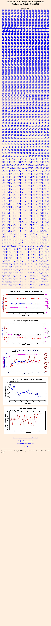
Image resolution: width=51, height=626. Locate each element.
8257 (12, 145)
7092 (33, 116)
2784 (9, 61)
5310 (18, 89)
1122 (41, 28)
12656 (7, 191)
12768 (33, 195)
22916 (33, 272)
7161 (15, 119)
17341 (44, 203)
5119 (15, 76)
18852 (14, 219)
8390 (27, 146)
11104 (43, 168)
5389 (33, 92)
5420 (9, 95)
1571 (27, 43)
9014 (45, 151)
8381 (12, 146)
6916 (18, 113)
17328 (36, 203)
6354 (9, 106)
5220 (33, 83)
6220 (6, 101)
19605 (18, 228)
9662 (30, 156)
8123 (30, 137)
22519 (14, 266)
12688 (22, 191)
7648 (15, 131)
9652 (15, 156)
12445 (44, 177)
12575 (44, 183)
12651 (36, 189)
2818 (27, 62)
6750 (27, 110)
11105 (47, 168)
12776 (7, 197)
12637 (33, 188)
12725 (36, 192)
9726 (42, 156)
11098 (22, 168)
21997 (33, 258)
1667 (48, 46)
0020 (6, 11)
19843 (36, 230)
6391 (48, 106)
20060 (29, 233)
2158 (27, 55)
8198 (18, 142)
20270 (11, 237)
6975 (15, 115)
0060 (30, 13)
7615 (33, 130)
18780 (22, 218)
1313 (6, 35)
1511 (30, 40)
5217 (27, 83)
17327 (33, 203)
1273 (15, 34)
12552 (29, 183)
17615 (44, 206)
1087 (39, 26)
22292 (36, 263)
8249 (48, 143)
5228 (9, 85)
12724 (32, 192)
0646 (6, 20)
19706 (47, 228)
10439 (25, 159)
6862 (15, 112)
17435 (33, 204)
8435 (15, 148)
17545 (22, 206)
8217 (24, 143)
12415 (29, 176)
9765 (38, 158)
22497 (3, 266)
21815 (29, 254)
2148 (45, 53)
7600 (42, 128)
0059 (27, 13)
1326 (39, 35)
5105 (27, 74)
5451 (15, 97)
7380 (12, 124)
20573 (36, 240)
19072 (7, 222)
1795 (21, 53)
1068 (15, 26)
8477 (9, 149)
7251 (6, 122)
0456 (24, 16)
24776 (22, 287)
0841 (15, 23)
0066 (48, 13)
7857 (15, 134)
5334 (36, 91)
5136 (15, 77)
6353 (6, 106)
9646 (9, 156)
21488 (7, 251)
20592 (3, 242)
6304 (42, 103)
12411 (18, 176)
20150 (7, 236)
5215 (21, 83)
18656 (14, 216)
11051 (21, 165)
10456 (47, 159)
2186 (48, 56)
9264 (6, 154)
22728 (22, 269)
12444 (40, 177)
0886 (27, 25)
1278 (30, 34)
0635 (33, 19)
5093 (45, 73)
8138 (3, 139)
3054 (24, 64)
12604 (7, 185)
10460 (7, 161)
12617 (7, 186)
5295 (27, 88)
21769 (3, 254)
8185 (42, 140)
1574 (36, 43)
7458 (18, 125)
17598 (36, 206)
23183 (18, 276)
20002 (44, 231)
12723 (29, 192)
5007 (45, 65)
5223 (42, 83)
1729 (33, 49)
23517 (47, 279)
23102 (47, 275)
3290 (24, 65)
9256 (45, 152)
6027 (27, 98)
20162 (11, 236)
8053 (33, 136)
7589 (18, 128)
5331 (27, 91)
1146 (21, 29)
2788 (21, 61)
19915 (11, 231)
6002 (30, 97)
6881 (33, 112)
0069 (9, 14)
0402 (21, 14)
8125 (33, 137)
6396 (12, 107)
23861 (29, 284)
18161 (36, 210)
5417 (48, 94)
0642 (42, 19)
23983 (29, 285)
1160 (15, 31)
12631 (11, 188)
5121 (21, 76)
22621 (11, 267)
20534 (11, 240)
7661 (30, 131)
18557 (25, 215)
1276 (24, 34)
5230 (15, 85)
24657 (18, 287)
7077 (42, 115)
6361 (30, 106)
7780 (30, 133)
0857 (39, 23)
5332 (30, 91)
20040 (7, 233)
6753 (36, 110)
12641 (47, 188)
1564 (6, 43)
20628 (40, 242)
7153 (39, 118)
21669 (18, 252)
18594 (36, 215)
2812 (9, 62)
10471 (25, 161)
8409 (9, 148)
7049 (21, 115)
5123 (27, 76)
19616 (25, 228)
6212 (45, 100)
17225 (3, 203)
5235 (30, 85)
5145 (42, 77)
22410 (11, 264)
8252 (3, 145)
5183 (39, 80)
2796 (42, 61)
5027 (6, 68)
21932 (36, 257)
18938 (47, 219)
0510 (12, 17)
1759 (27, 50)
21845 (14, 255)
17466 (44, 204)
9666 (33, 156)
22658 (25, 267)
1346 (36, 37)
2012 (27, 53)
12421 (3, 177)
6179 (42, 100)
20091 (44, 233)
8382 (15, 146)
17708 (7, 207)
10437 (22, 159)
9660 (27, 156)
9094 (21, 152)
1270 (6, 34)
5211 (9, 83)
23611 (3, 282)
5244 (9, 86)
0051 (3, 13)
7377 (6, 124)
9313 (18, 155)
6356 (15, 106)
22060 (47, 258)
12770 (40, 195)
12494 (33, 182)
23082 (36, 275)
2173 (21, 56)
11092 (4, 168)
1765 (45, 50)
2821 (36, 62)
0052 (6, 13)
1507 (21, 40)
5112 (45, 74)
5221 (36, 83)
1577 (45, 43)
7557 (18, 127)
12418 (40, 176)
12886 (40, 200)
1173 (6, 32)
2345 (30, 59)
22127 (32, 260)
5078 (48, 71)
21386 (7, 249)
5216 (24, 83)
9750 (5, 158)
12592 (47, 183)
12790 (3, 198)
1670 (9, 47)
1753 (9, 50)
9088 (12, 152)
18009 (11, 209)
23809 (11, 284)
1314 (9, 35)
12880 (18, 200)
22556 (36, 266)
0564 (24, 17)
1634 (33, 46)
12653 (44, 189)
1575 (39, 43)
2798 (48, 61)
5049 (18, 70)
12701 (36, 191)
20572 (33, 240)
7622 (45, 130)
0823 (18, 22)
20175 (18, 236)
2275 (42, 58)
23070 (25, 275)
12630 (7, 188)
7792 (36, 133)
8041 (24, 136)
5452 (18, 97)
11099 (25, 168)
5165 (33, 79)
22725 (18, 269)
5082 (12, 73)
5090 (36, 73)
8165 (45, 139)
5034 (27, 68)
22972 (18, 273)
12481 (7, 182)
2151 (6, 55)
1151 (36, 29)
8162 (36, 139)
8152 (30, 139)
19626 (29, 228)
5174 (12, 80)
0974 (3, 26)
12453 (25, 179)
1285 (45, 34)
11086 (36, 167)
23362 (14, 278)
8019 (12, 136)
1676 (24, 47)
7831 (45, 133)
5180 (30, 80)
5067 (18, 71)
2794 (36, 61)
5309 (15, 89)
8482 (18, 149)
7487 (24, 125)
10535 (11, 162)
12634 (22, 188)
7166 (24, 119)
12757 (18, 195)
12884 (33, 200)
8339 (36, 145)
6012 (45, 97)
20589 (47, 240)
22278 (25, 263)
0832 (39, 22)
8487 (30, 149)
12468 (18, 180)
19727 (11, 230)
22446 (22, 264)
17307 (22, 203)
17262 (7, 203)
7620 (42, 130)
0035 (39, 11)
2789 (24, 61)
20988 (44, 245)
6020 (6, 98)
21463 (36, 249)
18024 (22, 209)
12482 (11, 182)
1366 (18, 38)
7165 (21, 119)
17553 (25, 206)
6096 (48, 98)
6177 (39, 100)
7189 (9, 121)
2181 (42, 56)
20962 (33, 245)
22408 (7, 264)
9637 (48, 155)
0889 (36, 25)
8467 (42, 148)
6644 (6, 110)
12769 (36, 195)
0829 (30, 22)
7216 (33, 121)
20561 (25, 240)
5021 (39, 67)
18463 (3, 215)
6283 (15, 103)
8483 (21, 149)
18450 (44, 213)
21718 (36, 252)
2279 (6, 59)
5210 (6, 83)
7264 (36, 122)
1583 (15, 44)
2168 (6, 56)
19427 (18, 227)
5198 (33, 82)
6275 (39, 101)
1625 (15, 46)
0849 (18, 23)
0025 (12, 11)
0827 (24, 22)
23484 (25, 279)
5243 (6, 86)
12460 (3, 180)
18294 (18, 212)
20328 (29, 237)
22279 (29, 263)
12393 (18, 174)
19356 (33, 225)
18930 (44, 219)
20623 (33, 242)
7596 (30, 128)
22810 (40, 270)
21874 (36, 255)
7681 (6, 133)
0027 (15, 11)
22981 (25, 273)
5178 (24, 80)
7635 (3, 131)
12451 (18, 179)
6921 (33, 113)
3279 (39, 64)
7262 (30, 122)
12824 (36, 198)
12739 (18, 194)
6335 (30, 104)
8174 (15, 140)
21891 (14, 257)
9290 (24, 154)
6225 (18, 101)
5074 (36, 71)
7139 (18, 118)
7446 (15, 125)
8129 (42, 137)
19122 (40, 222)
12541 (3, 183)
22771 (18, 270)
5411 (30, 94)
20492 (33, 239)
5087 (27, 73)
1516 (45, 40)
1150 (33, 29)
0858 (42, 23)
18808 (33, 218)
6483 (30, 107)
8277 (15, 145)
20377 (14, 239)
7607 (12, 130)
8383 (18, 146)
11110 (13, 170)
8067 (42, 136)
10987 (40, 162)
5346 (48, 91)
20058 (25, 233)
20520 (40, 239)
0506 (48, 16)
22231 (36, 261)
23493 (33, 279)
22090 (18, 260)
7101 (42, 116)
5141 (30, 77)
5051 (24, 70)
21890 (11, 257)
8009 (6, 136)
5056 (36, 70)
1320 (24, 35)
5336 (39, 91)
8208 (45, 142)
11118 (30, 170)
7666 (39, 131)
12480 (3, 182)
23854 (25, 284)
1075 (21, 26)
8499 (42, 149)
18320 (33, 212)
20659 (7, 243)
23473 (14, 279)
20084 (40, 233)
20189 (25, 236)
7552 (9, 127)
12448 (7, 179)
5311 (21, 89)
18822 (47, 218)
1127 (9, 29)
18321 (36, 212)
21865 (29, 255)
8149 (24, 139)
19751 (22, 230)
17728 (14, 207)
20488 (29, 239)
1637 (39, 46)
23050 (7, 275)
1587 (27, 44)
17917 (40, 207)
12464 (14, 180)
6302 (36, 103)
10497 (3, 162)
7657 (24, 131)
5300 (36, 88)
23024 (36, 273)
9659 (24, 156)
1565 (9, 43)
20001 (40, 231)
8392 (33, 146)
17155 (33, 201)
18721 (36, 216)
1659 (45, 46)
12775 (3, 197)
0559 (21, 17)
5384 (21, 92)
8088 (12, 137)
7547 (48, 125)
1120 (35, 28)
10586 (14, 162)
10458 (3, 161)
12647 (22, 189)
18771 (18, 218)
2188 (6, 58)
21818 (32, 254)
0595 (27, 19)
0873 (48, 23)
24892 (29, 287)
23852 (22, 284)
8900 (39, 151)
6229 (30, 101)
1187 (9, 32)
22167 (43, 260)
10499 (7, 162)
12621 (22, 186)
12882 (25, 200)
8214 (15, 143)
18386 (22, 213)
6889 (6, 113)
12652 (40, 189)
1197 (15, 32)
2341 (18, 59)
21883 (3, 257)
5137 (18, 77)
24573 (44, 285)
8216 (21, 143)
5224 (45, 83)
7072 (36, 115)
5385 (24, 92)
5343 (42, 91)
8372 (45, 145)
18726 (40, 216)
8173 (12, 140)
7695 (12, 133)
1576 (42, 43)
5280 (3, 88)
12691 (25, 191)
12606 (14, 185)
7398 (27, 124)
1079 (33, 26)
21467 (40, 249)
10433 (7, 159)
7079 (48, 115)
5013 (15, 67)
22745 (40, 269)
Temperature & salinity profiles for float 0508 (25, 438)
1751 (3, 50)
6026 (24, 98)
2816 (21, 62)
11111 (16, 170)
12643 (7, 189)
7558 (21, 127)
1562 (48, 41)
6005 (33, 97)
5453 (21, 97)
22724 (14, 269)
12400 (33, 174)
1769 (9, 52)
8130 (45, 137)
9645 (6, 156)
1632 (27, 46)
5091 (39, 73)
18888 (33, 219)
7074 (39, 115)
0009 (24, 10)
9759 (23, 158)
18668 (18, 216)
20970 (36, 245)
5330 (24, 91)
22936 (44, 272)
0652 (21, 20)
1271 (9, 34)
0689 (30, 20)
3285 (9, 65)
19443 (25, 227)
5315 (27, 89)
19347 (29, 225)
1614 (33, 44)
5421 (12, 95)
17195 (47, 201)
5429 (30, 95)
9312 (15, 155)
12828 (3, 200)
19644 (36, 228)
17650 (47, 206)
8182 (33, 140)
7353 (3, 124)
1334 (3, 37)
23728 (21, 282)
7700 (21, 133)
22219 (33, 261)
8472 (48, 148)
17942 (47, 207)
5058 (42, 70)
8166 (48, 139)
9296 (36, 154)
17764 (18, 207)
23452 (3, 279)
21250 (47, 246)
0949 (45, 25)
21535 (40, 251)
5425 (24, 95)
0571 (45, 17)
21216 (43, 246)
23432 (40, 278)
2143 (30, 53)
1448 (30, 38)
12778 (11, 197)
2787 (18, 61)
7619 (39, 130)
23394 (25, 278)
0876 (9, 25)
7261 (27, 122)
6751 (30, 110)
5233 (24, 85)
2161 (33, 55)
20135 (32, 234)
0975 (6, 26)
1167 (36, 31)
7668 (42, 131)
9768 (44, 158)
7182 (36, 119)
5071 (27, 71)
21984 (22, 258)
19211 (29, 224)
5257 (42, 86)
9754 (11, 158)
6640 (42, 109)
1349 (45, 37)
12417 (36, 176)
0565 (27, 17)
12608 (22, 185)
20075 (33, 233)
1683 (42, 47)
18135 (32, 210)
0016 (45, 10)
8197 (15, 142)
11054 (29, 165)
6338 (39, 104)
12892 (3, 201)
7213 (24, 121)
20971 (40, 245)
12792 (11, 198)
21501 (22, 251)
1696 (30, 49)
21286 (14, 248)
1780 (30, 52)
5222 (39, 83)
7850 (12, 134)
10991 (7, 164)
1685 (48, 47)
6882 (36, 112)
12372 (7, 173)
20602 (11, 242)
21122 (25, 246)
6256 (36, 101)
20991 (47, 245)
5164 (30, 79)
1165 (30, 31)
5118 (12, 76)
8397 (45, 146)
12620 (18, 186)
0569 (39, 17)
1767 (3, 52)
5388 (30, 92)
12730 (3, 194)
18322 (40, 212)
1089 (45, 26)
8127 (39, 137)
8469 (45, 148)
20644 (3, 243)
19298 (3, 225)
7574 (45, 127)
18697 (29, 216)
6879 (30, 112)
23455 (7, 279)
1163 (24, 31)
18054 (36, 209)
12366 (33, 171)
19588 (7, 228)
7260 (24, 122)
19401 (7, 227)
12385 (3, 174)
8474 (3, 149)
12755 (14, 195)
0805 (48, 20)
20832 (40, 243)
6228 (27, 101)
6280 (6, 103)
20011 (47, 231)
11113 (23, 170)
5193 (18, 82)
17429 (29, 204)
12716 (18, 192)
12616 (3, 186)
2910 (45, 62)
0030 (24, 11)
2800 (6, 62)
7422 (48, 124)
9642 (3, 156)
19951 (14, 231)
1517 (48, 40)
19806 (29, 230)
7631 (48, 130)
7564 (30, 127)
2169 (9, 56)
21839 (7, 255)
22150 (36, 260)
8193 (6, 142)
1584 (18, 44)
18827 (3, 219)
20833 (44, 243)
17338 (40, 203)
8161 (33, 139)
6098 (6, 100)
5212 (12, 83)
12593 (3, 185)
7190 (12, 121)
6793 (6, 112)
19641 (33, 228)
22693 (40, 267)
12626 (40, 186)
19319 (14, 225)
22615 (7, 267)
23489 (29, 279)
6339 (42, 104)
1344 (30, 37)
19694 (44, 228)
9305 (6, 155)
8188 (45, 140)
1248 (47, 32)
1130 (18, 29)
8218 (27, 143)
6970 (9, 115)
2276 (45, 58)
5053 (30, 70)
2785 (12, 61)
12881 (22, 200)
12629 (3, 188)
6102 (15, 100)
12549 (18, 183)
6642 (48, 109)
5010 (6, 67)
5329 (21, 91)
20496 (36, 239)
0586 (9, 19)
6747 (18, 110)
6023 (15, 98)
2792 (33, 61)
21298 (25, 248)
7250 (3, 122)
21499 (18, 251)
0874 (3, 25)
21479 (47, 249)
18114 (29, 210)
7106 (48, 116)
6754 (39, 110)
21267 (3, 248)
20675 (14, 243)
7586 (12, 128)
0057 (21, 13)
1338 (15, 37)
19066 (47, 221)
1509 (24, 40)
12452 (22, 179)
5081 (9, 73)
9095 (24, 152)
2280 (9, 59)
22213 (25, 261)
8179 (27, 140)
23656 (7, 282)
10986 (36, 162)
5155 (3, 79)
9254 (42, 152)
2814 (15, 62)
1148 (27, 29)
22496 (47, 264)
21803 (14, 254)
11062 (43, 165)
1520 (9, 41)
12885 (36, 200)
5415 (42, 94)
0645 (3, 20)
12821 (25, 198)
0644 (48, 19)
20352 (47, 237)
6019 (3, 98)
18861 (18, 219)
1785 (45, 52)
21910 (29, 257)
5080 (6, 73)
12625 (36, 186)
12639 (40, 188)
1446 (27, 38)
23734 (25, 282)
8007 (3, 136)
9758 (20, 158)
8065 (36, 136)
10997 (25, 164)
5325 (9, 91)
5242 (3, 86)
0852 (24, 23)
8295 (27, 145)
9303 (48, 154)
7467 (21, 125)
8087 (9, 137)
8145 (18, 139)
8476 (6, 149)
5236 (33, 85)
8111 (21, 137)
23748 (29, 282)
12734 (11, 194)
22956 (3, 273)
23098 (44, 275)
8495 (33, 149)
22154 (40, 260)
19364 (40, 225)
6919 (27, 113)
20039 (3, 233)
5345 (45, 91)
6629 (12, 109)
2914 (9, 64)
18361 (7, 213)
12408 (7, 176)
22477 (36, 264)
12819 (18, 198)
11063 (47, 165)
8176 (21, 140)
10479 (29, 161)
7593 (21, 128)
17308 (25, 203)
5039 (42, 68)
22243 (47, 261)
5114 (3, 76)
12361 (14, 171)
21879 (44, 255)
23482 (22, 279)
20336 (40, 237)
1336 (9, 37)
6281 (9, 103)
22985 (29, 273)
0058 (24, 13)
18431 (40, 213)
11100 (29, 168)
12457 (40, 179)
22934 (40, 272)
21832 (43, 254)
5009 (3, 67)
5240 (45, 85)
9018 (3, 152)
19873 (44, 230)
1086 (36, 26)
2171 (15, 56)
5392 (42, 92)
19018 (22, 221)
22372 (47, 263)
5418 (3, 95)
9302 (45, 154)
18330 (44, 212)
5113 (48, 74)
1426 (24, 38)
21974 (14, 258)
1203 (32, 32)
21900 (18, 257)
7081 (6, 116)
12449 (11, 179)
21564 (47, 251)
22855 (14, 272)
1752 (6, 50)
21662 (11, 252)
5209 (3, 83)
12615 (47, 185)
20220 (33, 236)
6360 (27, 106)
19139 (47, 222)
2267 (18, 58)
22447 (25, 264)
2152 (9, 55)
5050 (21, 70)
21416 (14, 249)
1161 (18, 31)
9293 (30, 154)
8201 (27, 142)
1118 (30, 28)
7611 (21, 130)
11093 (7, 168)
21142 (32, 246)
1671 (12, 47)
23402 (29, 278)
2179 (36, 56)
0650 (15, 20)
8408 (6, 148)
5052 (27, 70)
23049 (3, 275)
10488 (36, 161)
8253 (6, 145)
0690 (33, 20)
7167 (27, 119)
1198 (18, 32)
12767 (29, 195)
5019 (33, 67)
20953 (29, 245)
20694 (18, 243)
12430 (25, 177)
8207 (42, 142)
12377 (22, 173)
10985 (33, 162)
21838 (3, 255)
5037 (36, 68)
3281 (45, 64)
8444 (21, 148)
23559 (22, 281)
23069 (22, 275)
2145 (36, 53)
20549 (22, 240)
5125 (33, 76)
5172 (6, 80)
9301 (42, 154)
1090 (48, 26)
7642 (9, 131)
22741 (33, 269)
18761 (11, 218)
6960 (45, 113)
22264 (14, 263)
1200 (23, 32)
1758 (24, 50)
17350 (47, 203)
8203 (30, 142)
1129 (15, 29)
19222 (36, 224)
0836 (3, 23)
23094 (40, 275)
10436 (18, 159)
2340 (15, 59)
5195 (24, 82)
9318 (24, 155)
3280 (42, 64)
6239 (33, 101)
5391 (39, 92)
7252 (9, 122)
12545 (14, 183)
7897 (21, 134)
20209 (29, 236)
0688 (27, 20)
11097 (18, 168)
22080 (11, 260)
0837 (6, 23)
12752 (7, 195)
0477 (36, 16)
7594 (24, 128)
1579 (3, 44)
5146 (45, 77)
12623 (29, 186)
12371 (3, 173)
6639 (39, 109)
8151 (27, 139)
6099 (9, 100)
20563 (29, 240)
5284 (15, 88)
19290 (47, 224)
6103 (18, 100)
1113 (15, 28)
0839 (9, 23)
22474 (33, 264)
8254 (9, 145)
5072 (30, 71)
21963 (7, 258)
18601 (40, 215)
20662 (11, 243)
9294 (33, 154)
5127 (39, 76)
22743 (36, 269)
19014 (14, 221)
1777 (21, 52)
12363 (22, 171)
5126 (36, 76)
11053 (25, 165)
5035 (30, 68)
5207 (45, 82)
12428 (18, 177)
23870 (36, 284)
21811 (25, 254)
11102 (36, 168)
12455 (33, 179)
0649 (12, 20)
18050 (33, 209)
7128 (12, 118)
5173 (9, 80)
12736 (14, 194)
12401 (36, 174)
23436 (44, 278)
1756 (18, 50)
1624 (12, 46)
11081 (21, 167)
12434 (36, 177)
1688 (9, 49)
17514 (11, 206)
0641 (39, 19)
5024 (45, 67)
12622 (25, 186)
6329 (24, 104)
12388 (11, 174)
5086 (24, 73)
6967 (3, 115)
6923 (39, 113)
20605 (18, 242)
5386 (27, 92)
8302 (30, 145)
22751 (44, 269)
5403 (21, 94)
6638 (36, 109)
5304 (48, 88)
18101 (22, 210)
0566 (30, 17)
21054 (11, 246)
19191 (22, 224)
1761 (33, 50)
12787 (44, 197)
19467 (33, 227)
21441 (29, 249)
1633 (30, 46)
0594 (24, 19)
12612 (36, 185)
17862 (29, 207)
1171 (47, 31)
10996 (22, 164)
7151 (33, 118)
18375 (18, 213)
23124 (7, 276)
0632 (30, 19)
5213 (15, 83)
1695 (27, 49)
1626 (18, 46)
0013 (36, 10)
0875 (6, 25)
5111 (42, 74)
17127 (25, 201)
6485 (36, 107)
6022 (12, 98)
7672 (48, 131)
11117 (27, 170)
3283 (3, 65)
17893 (33, 207)
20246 (47, 236)
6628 (9, 109)
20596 (7, 242)
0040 (45, 11)
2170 (12, 56)
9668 (36, 156)
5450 (12, 97)
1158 (9, 31)
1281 (39, 34)
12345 (48, 170)
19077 (14, 222)
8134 (48, 137)
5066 (15, 71)
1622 (6, 46)
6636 (30, 109)
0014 (39, 10)
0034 (36, 11)
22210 (22, 261)
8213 (12, 143)
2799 (3, 62)
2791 (30, 61)
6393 (6, 107)
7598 (36, 128)
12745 (33, 194)
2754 (45, 59)
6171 (36, 100)
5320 (42, 89)
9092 (18, 152)
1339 (18, 37)
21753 (47, 252)
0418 (39, 14)
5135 (12, 77)
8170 (6, 140)
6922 (36, 113)
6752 (33, 110)
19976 (25, 231)
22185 (7, 261)
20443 (22, 239)
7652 (21, 131)
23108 (3, 276)
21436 (25, 249)
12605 (11, 185)
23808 (7, 284)
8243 (42, 143)
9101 (33, 152)
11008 (43, 164)
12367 (36, 171)
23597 (36, 281)
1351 (3, 38)
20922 (18, 245)
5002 (30, 65)
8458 (33, 148)
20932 (25, 245)
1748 (42, 49)
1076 (24, 26)
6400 (18, 107)
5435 (39, 95)
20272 (14, 237)
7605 (6, 130)
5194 (21, 82)
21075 (14, 246)
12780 (18, 197)
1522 (15, 41)
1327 (42, 35)
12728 (43, 192)
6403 (24, 107)
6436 (27, 107)
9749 (2, 158)
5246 (15, 86)
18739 (47, 216)
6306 (48, 103)
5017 (27, 67)
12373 (11, 173)
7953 (30, 134)
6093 (39, 98)
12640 (44, 188)
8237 (39, 143)
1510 (27, 40)
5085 (21, 73)
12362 (18, 171)
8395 (42, 146)
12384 (47, 173)
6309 (9, 104)
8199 (21, 142)
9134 (39, 152)
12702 (40, 191)
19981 (29, 231)
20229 (40, 236)
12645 (14, 189)
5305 (3, 89)
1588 (30, 44)
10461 (11, 161)
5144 (39, 77)
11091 (47, 167)
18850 (11, 219)
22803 (33, 270)
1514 (39, 40)
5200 (39, 82)
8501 (45, 149)
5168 (42, 79)
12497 (40, 182)
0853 (27, 23)
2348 (39, 59)
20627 (36, 242)
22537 (22, 266)
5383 (18, 92)
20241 (44, 236)
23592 (29, 281)
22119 (29, 260)
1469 (48, 38)
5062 (3, 71)
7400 (30, 124)
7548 (3, 127)
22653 (22, 267)
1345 (33, 37)
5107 (33, 74)
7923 (24, 134)
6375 (36, 106)
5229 (12, 85)
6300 (30, 103)
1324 (36, 35)
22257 (11, 263)
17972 (7, 209)
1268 (3, 34)
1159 (12, 31)
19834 (33, 230)
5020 (36, 67)
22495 (44, 264)
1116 (24, 28)
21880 (47, 255)
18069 (47, 209)
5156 (6, 79)
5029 (12, 68)
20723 (29, 243)
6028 (30, 98)
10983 (25, 162)
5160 (18, 79)
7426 (6, 125)
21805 (18, 254)
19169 (11, 224)
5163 (27, 79)
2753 (42, 59)
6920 (30, 113)
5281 (6, 88)
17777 (22, 207)
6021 (9, 98)
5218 (30, 83)
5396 (48, 92)
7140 (21, 118)
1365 (15, 38)
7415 (45, 124)
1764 (42, 50)
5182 (36, 80)
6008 (36, 97)
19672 (40, 228)
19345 (25, 225)
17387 (11, 204)
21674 (22, 252)
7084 (15, 116)
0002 (6, 10)
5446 (48, 95)
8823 (21, 151)
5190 (9, 82)
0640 (36, 19)
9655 (18, 156)
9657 (21, 156)
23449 (47, 278)
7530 (36, 125)
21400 (11, 249)
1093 (9, 28)
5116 (9, 76)
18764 (14, 218)
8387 (24, 146)
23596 (33, 281)
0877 (12, 25)
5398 (6, 94)
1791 (15, 53)
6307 (3, 104)
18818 (36, 218)
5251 (30, 86)
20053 (18, 233)
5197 (30, 82)
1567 (15, 43)
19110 (32, 222)
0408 (36, 14)
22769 (14, 270)
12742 (25, 194)
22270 (18, 263)
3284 (6, 65)
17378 (3, 204)
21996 (29, 258)
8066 (39, 136)
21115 (22, 246)
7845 (6, 134)
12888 (44, 200)
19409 (11, 227)
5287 (21, 88)
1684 (45, 47)
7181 (33, 119)
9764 (35, 158)
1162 (21, 31)
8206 (39, 142)
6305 (45, 103)
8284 (24, 145)
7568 (36, 127)
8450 (27, 148)
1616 (39, 44)
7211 (18, 121)
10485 (33, 161)
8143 (12, 139)
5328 (18, 91)
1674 (21, 47)
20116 (18, 234)
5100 (12, 74)
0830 (33, 22)
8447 (24, 148)
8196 (12, 142)
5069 (24, 71)
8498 (39, 149)
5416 (45, 94)
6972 (12, 115)
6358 (21, 106)
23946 (14, 285)
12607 (18, 185)
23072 (29, 275)
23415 (36, 278)
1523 (18, 41)
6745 (12, 110)
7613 (27, 130)
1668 (3, 47)
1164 (27, 31)
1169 (41, 31)
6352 (3, 106)
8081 (48, 136)
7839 (3, 134)
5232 (21, 85)
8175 (18, 140)
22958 (7, 273)
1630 (21, 46)
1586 (24, 44)
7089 (27, 116)
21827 (40, 254)
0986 (12, 26)
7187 (3, 121)
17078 (18, 201)
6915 (15, 113)
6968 (6, 115)
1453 (45, 38)
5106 (30, 74)
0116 (12, 14)
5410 (27, 94)
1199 (21, 32)
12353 (3, 171)
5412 (33, 94)
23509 (40, 279)
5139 (24, 77)
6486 (39, 107)
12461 (7, 180)
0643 (45, 19)
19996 (36, 231)
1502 (12, 40)
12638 (36, 188)
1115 (21, 28)
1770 (12, 52)
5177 (21, 80)
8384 (21, 146)
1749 (45, 49)
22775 (22, 270)
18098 (18, 210)
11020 (18, 165)
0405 (27, 14)
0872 (45, 23)
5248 (21, 86)
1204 (35, 32)
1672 (15, 47)
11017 (7, 165)
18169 (40, 210)
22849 (11, 272)
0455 (21, 16)
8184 (39, 140)
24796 (25, 287)
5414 (39, 94)
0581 (48, 17)
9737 (45, 156)
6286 (24, 103)
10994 (14, 164)
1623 (9, 46)
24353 (36, 285)
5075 (39, 71)
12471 (22, 180)
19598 (11, 228)
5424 (21, 95)
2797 (45, 61)
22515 (11, 266)
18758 (7, 218)
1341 (24, 37)
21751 (44, 252)
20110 (14, 234)
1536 (39, 41)
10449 (40, 159)
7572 (42, 127)
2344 (27, 59)
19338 (22, 225)
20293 (25, 237)
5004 (36, 65)
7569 (39, 127)
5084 (18, 73)
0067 (3, 14)
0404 (24, 14)
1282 (42, 34)
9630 (36, 155)
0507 (3, 17)
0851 (21, 23)
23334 (47, 276)
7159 (9, 119)
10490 (40, 161)
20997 (3, 246)
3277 (33, 64)
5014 (18, 67)
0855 (33, 23)
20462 (25, 239)
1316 (15, 35)
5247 (18, 86)
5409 (24, 94)
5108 (36, 74)
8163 (39, 139)
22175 (3, 261)
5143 (36, 77)
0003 (9, 10)
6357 (18, 106)
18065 (44, 209)
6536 (45, 107)
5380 (12, 92)
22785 (25, 270)
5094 (48, 73)
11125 (41, 170)
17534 (18, 206)
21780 (7, 254)
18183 (43, 210)
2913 (6, 64)
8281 (21, 145)
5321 (45, 89)
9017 (48, 151)
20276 (18, 237)
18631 (3, 216)
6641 (45, 109)
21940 (44, 257)
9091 (15, 152)
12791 (7, 198)
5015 (21, 67)
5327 (15, 91)
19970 (22, 231)
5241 (48, 85)
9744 (48, 156)
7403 (33, 124)
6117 (27, 100)
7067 (33, 115)
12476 (36, 180)
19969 (18, 231)
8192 (3, 142)
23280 (33, 276)
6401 (21, 107)
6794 (9, 112)
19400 (3, 227)
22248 (3, 263)
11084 (29, 167)
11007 (40, 164)
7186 (48, 119)
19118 (36, 222)
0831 (36, 22)
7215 (30, 121)
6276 (42, 101)
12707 (44, 191)
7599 (39, 128)
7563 (27, 127)
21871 (33, 255)
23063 (18, 275)
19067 (3, 222)
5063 (6, 71)
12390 (14, 174)
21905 (25, 257)
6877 (27, 112)
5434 (36, 95)
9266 (12, 154)
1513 (36, 40)
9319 (27, 155)
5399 (9, 94)
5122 (24, 76)
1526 (27, 41)
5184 (42, 80)
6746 (15, 110)
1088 (42, 26)
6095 (45, 98)
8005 (48, 134)
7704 (24, 133)
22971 (14, 273)
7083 (12, 116)
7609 (15, 130)
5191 (12, 82)
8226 (33, 143)
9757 (17, 158)
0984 (9, 26)
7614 (30, 130)
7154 (42, 118)
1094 (12, 28)
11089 (40, 167)
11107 (6, 170)
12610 (29, 185)
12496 (36, 182)
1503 (15, 40)
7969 (39, 134)
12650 (33, 189)
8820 (18, 151)
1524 (21, 41)
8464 (39, 148)
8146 (21, 139)
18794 (25, 218)
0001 (3, 10)
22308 (40, 263)
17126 (22, 201)
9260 (3, 154)
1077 (27, 26)
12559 (36, 183)
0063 (39, 13)
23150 (14, 276)
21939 (40, 257)
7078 (45, 115)
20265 (7, 237)
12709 (3, 192)
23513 (44, 279)
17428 (25, 204)
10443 (33, 159)
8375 (3, 146)
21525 (33, 251)
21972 (11, 258)
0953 (48, 25)
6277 (45, 101)
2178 (33, 56)
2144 (33, 53)
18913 (36, 219)
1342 (27, 37)
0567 (33, 17)
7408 (39, 124)
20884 (7, 245)
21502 (25, 251)
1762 (36, 50)
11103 (40, 168)
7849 (9, 134)
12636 (29, 188)
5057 (39, 70)
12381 (36, 173)
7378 (9, 124)
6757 (48, 110)
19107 (29, 222)
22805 (36, 270)
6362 (33, 106)
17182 (44, 201)
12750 (47, 194)
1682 (39, 47)
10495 (47, 161)
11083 (25, 167)
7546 (45, 125)
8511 (3, 151)
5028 (9, 68)
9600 (30, 155)
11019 (14, 165)
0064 (42, 13)
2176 (30, 56)
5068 (21, 71)
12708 (47, 191)
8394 (39, 146)
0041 (48, 11)
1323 (33, 35)
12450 (14, 179)
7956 (33, 134)
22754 (47, 269)
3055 (27, 64)
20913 (14, 245)
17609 (40, 206)
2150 (3, 55)
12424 (11, 177)
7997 (45, 134)
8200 (24, 142)
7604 (3, 130)
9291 (27, 154)
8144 (15, 139)
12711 (7, 192)
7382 (15, 124)
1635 (36, 46)
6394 (9, 107)
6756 (45, 110)
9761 (26, 158)
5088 (30, 73)
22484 (40, 264)
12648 (25, 189)
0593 (21, 19)
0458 (30, 16)
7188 (6, 121)
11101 (32, 168)
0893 (39, 25)
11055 (32, 165)
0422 (3, 16)
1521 (12, 41)
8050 (27, 136)
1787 (3, 53)
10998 (29, 164)
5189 (6, 82)
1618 (45, 44)
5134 (9, 77)
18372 (14, 213)
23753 (36, 282)
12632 (14, 188)
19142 (3, 224)
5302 (42, 88)
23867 (33, 284)
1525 (24, 41)
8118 (24, 137)
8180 (30, 140)
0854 (30, 23)
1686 (3, 49)
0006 (18, 10)
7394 (24, 124)
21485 (3, 251)
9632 (42, 155)
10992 (11, 164)
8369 (42, 145)
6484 (33, 107)
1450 (36, 38)
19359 (36, 225)
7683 (9, 133)
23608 (44, 281)
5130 (45, 76)
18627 (47, 215)
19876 (3, 231)
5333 (33, 91)
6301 (33, 103)
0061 (33, 13)
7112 (6, 118)
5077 (45, 71)
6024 (18, 98)
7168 (30, 119)
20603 (14, 242)
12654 (47, 189)
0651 (18, 20)
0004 (12, 10)
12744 (29, 194)
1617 (42, 44)
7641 (6, 131)
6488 (42, 107)
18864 (25, 219)
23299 (40, 276)
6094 (42, 98)
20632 (44, 242)
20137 (40, 234)
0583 (6, 19)
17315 (29, 203)
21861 (25, 255)
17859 (25, 207)
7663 (33, 131)
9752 (8, 158)
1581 (9, 44)
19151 (7, 224)
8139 (6, 139)
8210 (3, 143)
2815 (18, 62)
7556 (15, 127)
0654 (24, 20)
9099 (30, 152)
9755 (14, 158)
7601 (45, 128)
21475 (44, 249)
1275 (21, 34)
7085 (18, 116)
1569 (21, 43)
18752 (3, 218)
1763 (39, 50)
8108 (18, 137)
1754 (12, 50)
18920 (40, 219)
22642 (18, 267)
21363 (43, 248)
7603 (48, 128)
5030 (15, 68)
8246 (45, 143)
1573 (33, 43)
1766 (48, 50)
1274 (18, 34)
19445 (29, 227)
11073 (11, 167)
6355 (12, 106)
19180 (18, 224)
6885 (45, 112)
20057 (22, 233)
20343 (44, 237)
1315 (12, 35)
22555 (33, 266)
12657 (11, 191)
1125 (3, 29)
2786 (15, 61)
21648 (7, 252)
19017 (18, 221)
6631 (18, 109)
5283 (12, 88)
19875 (47, 230)
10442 (29, 159)
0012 (33, 10)
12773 (44, 195)
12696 (29, 191)
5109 (39, 74)
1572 (30, 43)
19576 (47, 227)
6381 (39, 106)
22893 (25, 272)
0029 (21, 11)
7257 (18, 122)
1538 (45, 41)
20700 (22, 243)
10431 (3, 159)
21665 (14, 252)
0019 (3, 11)
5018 (30, 67)
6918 (24, 113)
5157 (9, 79)
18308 (29, 212)
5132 (3, 77)
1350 (48, 37)
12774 (47, 195)
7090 (30, 116)
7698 (15, 133)
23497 (36, 279)
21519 (29, 251)
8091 (15, 137)
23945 (11, 285)
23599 (40, 281)
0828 (27, 22)
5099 (9, 74)
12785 (36, 197)
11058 (40, 165)
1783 (39, 52)
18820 (40, 218)
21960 (3, 258)
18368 (11, 213)
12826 (44, 198)
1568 (18, 43)
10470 (22, 161)
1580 (6, 44)
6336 (33, 104)
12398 (29, 174)
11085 (32, 167)
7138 (15, 118)
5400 (12, 94)
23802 (3, 284)
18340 (47, 212)
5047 (12, 70)
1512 (33, 40)
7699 (18, 133)
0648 (9, 20)
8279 (18, 145)
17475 (47, 204)
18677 (22, 216)
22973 (22, 273)
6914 (12, 113)
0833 (42, 22)
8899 (36, 151)
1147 (24, 29)
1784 (42, 52)
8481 (15, 149)
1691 (15, 49)
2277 (48, 58)
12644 (11, 189)
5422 (15, 95)
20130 (21, 234)
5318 (36, 89)
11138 (45, 170)
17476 (3, 206)
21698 (33, 252)
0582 (3, 19)
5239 (42, 85)
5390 (36, 92)
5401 (15, 94)
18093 (11, 210)
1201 (26, 32)
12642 (3, 189)
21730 (40, 252)
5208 (48, 82)
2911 (48, 62)
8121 (27, 137)
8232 (36, 143)
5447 (3, 97)
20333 (36, 237)
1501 (9, 40)
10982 (22, 162)
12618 (11, 186)
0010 (27, 10)
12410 (14, 176)
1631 (24, 46)
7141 (24, 118)
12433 (33, 177)
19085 (18, 222)
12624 (33, 186)
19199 (25, 224)
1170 (44, 31)
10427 (48, 158)
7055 (24, 115)
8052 (30, 136)
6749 (24, 110)
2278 (3, 59)
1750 (48, 49)
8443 (18, 148)
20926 (22, 245)
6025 (21, 98)
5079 (3, 73)
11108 (9, 170)
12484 (18, 182)
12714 (14, 192)
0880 (18, 25)
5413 (36, 94)
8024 (15, 136)
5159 (15, 79)
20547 (18, 240)
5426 (27, 95)
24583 (47, 285)
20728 (33, 243)
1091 (3, 28)
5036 (33, 68)
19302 (7, 225)
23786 (47, 282)
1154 (44, 29)
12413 (25, 176)
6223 (12, 101)
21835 (47, 254)
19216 (32, 224)
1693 (21, 49)
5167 (39, 79)
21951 (47, 257)
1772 (15, 52)
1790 (12, 53)
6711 (9, 110)
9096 (27, 152)
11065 (3, 167)
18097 (14, 210)
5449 (9, 97)
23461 (11, 279)
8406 (3, 148)
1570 (24, 43)
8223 (30, 143)
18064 (40, 209)
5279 (48, 86)
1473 (6, 40)
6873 (21, 112)
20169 (14, 236)
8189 (48, 140)
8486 (27, 149)
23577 (25, 281)
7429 (9, 125)
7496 (27, 125)
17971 (3, 209)
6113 (21, 100)
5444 (42, 95)
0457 (27, 16)
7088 (24, 116)
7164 (18, 119)
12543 (11, 183)
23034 (44, 273)
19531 (44, 227)
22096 (25, 260)
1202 (29, 32)
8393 (36, 146)
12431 (29, 177)
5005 (39, 65)
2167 (3, 56)
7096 (39, 116)
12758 (22, 195)
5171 (3, 80)
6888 (3, 113)
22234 (40, 261)
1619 (48, 44)
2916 (15, 64)
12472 (25, 180)
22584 (47, 266)
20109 (11, 234)
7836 (48, 133)
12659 (18, 191)
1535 (36, 41)
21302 (29, 248)
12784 (33, 197)
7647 (12, 131)
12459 (47, 179)
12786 (40, 197)
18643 (7, 216)
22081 (14, 260)
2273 (36, 58)
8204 (33, 142)
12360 (11, 171)
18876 (29, 219)
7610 (18, 130)
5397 (3, 94)
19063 (40, 221)
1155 (47, 29)
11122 (37, 170)
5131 (48, 76)
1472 (3, 40)
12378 (25, 173)
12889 (47, 200)
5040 (45, 68)
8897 (30, 151)
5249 (24, 86)
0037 (42, 11)
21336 (36, 248)
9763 (32, 158)
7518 (33, 125)
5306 (6, 89)
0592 (18, 19)
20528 (3, 240)
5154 (48, 77)
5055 (33, 70)
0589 (12, 19)
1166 (33, 31)
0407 (33, 14)
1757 (21, 50)
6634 (27, 109)
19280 (43, 224)
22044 (40, 258)
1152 (38, 29)
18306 (25, 212)
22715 (3, 269)
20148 (3, 236)
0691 (36, 20)
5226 (3, 85)
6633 (24, 109)
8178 (24, 140)
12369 (44, 171)
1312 (3, 35)
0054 (12, 13)
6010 (39, 97)
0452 (12, 16)
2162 (36, 55)
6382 (42, 106)
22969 (11, 273)
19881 (7, 231)
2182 (45, 56)
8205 (36, 142)
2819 (30, 62)
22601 (3, 267)
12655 (3, 191)
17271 (18, 203)
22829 (47, 270)
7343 (39, 122)
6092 (36, 98)
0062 (36, 13)
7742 (27, 133)
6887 (48, 112)
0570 (42, 17)
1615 (36, 44)
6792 (3, 112)
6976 (18, 115)
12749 (44, 194)
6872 (18, 112)
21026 (7, 246)
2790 (27, 61)
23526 (3, 281)
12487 (25, 182)
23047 (47, 273)
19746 (18, 230)
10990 (3, 164)
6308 (6, 104)
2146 (39, 53)
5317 (33, 89)
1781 (33, 52)
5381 (15, 92)
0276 (18, 14)
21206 (40, 246)
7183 (39, 119)
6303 (39, 103)
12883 (29, 200)
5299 (33, 88)
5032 (21, 68)
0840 (12, 23)
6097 (3, 100)
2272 (33, 58)
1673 (18, 47)
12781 (22, 197)
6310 (12, 104)
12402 (40, 174)
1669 (6, 47)
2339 (12, 59)
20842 (47, 243)
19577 (3, 228)
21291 (18, 248)
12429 (22, 177)
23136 (11, 276)
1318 (21, 35)
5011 (9, 67)
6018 (48, 97)
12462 (11, 180)
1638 (42, 46)
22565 (40, 266)
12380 (33, 173)
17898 (36, 207)
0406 (30, 14)
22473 (29, 264)
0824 (21, 22)
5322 (48, 89)
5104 (24, 74)
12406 (47, 174)
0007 (21, 10)
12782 (25, 197)
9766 (41, 158)
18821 (44, 218)
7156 (48, 118)
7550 (6, 127)
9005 (42, 151)
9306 (9, 155)
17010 (7, 201)
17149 (29, 201)
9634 (45, 155)
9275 (18, 154)
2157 (24, 55)
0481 (45, 16)
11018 (11, 165)
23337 (3, 278)
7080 (3, 116)
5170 (48, 79)
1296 (48, 34)
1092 (6, 28)
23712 (18, 282)
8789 (9, 151)
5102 (18, 74)
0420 (45, 14)
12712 (10, 192)
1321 (27, 35)
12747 (36, 194)
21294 (22, 248)
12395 (22, 174)
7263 (33, 122)
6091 (33, 98)
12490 (29, 182)
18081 (3, 210)
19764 (25, 230)
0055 (15, 13)
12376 (18, 173)
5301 (39, 88)
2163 (39, 55)
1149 (30, 29)
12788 (47, 197)
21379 (3, 249)
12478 (44, 180)
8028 (18, 136)
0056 (18, 13)
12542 (7, 183)
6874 (24, 112)
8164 (42, 139)
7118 (9, 118)
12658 (14, 191)
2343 (24, 59)
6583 (6, 109)
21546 (44, 251)
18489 (11, 215)
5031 (18, 68)
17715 (11, 207)
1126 (6, 29)
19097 (25, 222)
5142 (33, 77)
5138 (21, 77)
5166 (36, 79)
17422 (22, 204)
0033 (33, 11)
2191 (15, 58)
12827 (47, 198)
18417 (36, 213)
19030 (25, 221)
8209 (48, 142)
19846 (40, 230)
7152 (36, 118)
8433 (12, 148)
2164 (42, 55)
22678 (33, 267)
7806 (39, 133)
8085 (6, 137)
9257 (48, 152)
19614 (22, 228)
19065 (44, 221)
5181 (33, 80)
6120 (33, 100)
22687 (36, 267)
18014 (18, 209)
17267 (14, 203)
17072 (14, 201)
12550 (22, 183)
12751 (3, 195)
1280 (36, 34)
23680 (10, 282)
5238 (39, 85)
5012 (12, 67)
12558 (33, 183)
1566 (12, 43)
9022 (6, 152)
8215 (18, 143)
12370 (47, 171)
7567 (33, 127)
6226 (21, 101)
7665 (36, 131)
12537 (44, 182)
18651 (11, 216)
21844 (11, 255)
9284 (21, 154)
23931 (47, 284)
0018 (48, 10)
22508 (7, 266)
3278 (36, 64)
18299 (22, 212)
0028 (18, 11)
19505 (36, 227)
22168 (47, 260)
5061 (48, 70)
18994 (7, 221)
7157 (3, 119)
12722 (25, 192)
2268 (21, 58)
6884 (42, 112)
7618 (36, 130)
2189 (9, 58)
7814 (42, 133)
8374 (48, 145)
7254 (15, 122)
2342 (21, 59)
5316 (30, 89)
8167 (3, 140)
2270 (27, 58)
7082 (9, 116)
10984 (29, 162)
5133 (6, 77)
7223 (48, 121)
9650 (12, 156)
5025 (48, 67)
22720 (7, 269)
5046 (9, 70)
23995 (33, 285)
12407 (3, 176)
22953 (47, 272)
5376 (3, 92)
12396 (25, 174)
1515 (42, 40)
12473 (29, 180)
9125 (36, 152)
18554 (22, 215)
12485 (22, 182)
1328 (45, 35)
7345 (42, 122)
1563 (3, 43)
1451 (39, 38)
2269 (24, 58)
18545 (18, 215)
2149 (48, 53)
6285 (21, 103)
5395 (45, 92)
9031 (9, 152)
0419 (42, 14)
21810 (22, 254)
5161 (21, 79)
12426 (14, 177)
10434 (11, 159)
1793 (18, 53)
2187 (3, 58)
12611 (32, 185)
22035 (36, 258)
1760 (30, 50)
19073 (11, 222)
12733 (7, 194)
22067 (7, 260)
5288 (24, 88)
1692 (18, 49)
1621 (3, 46)
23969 (25, 285)
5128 (42, 76)
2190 (12, 58)
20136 (36, 234)
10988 (44, 162)
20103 (3, 234)
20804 (36, 243)
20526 (44, 239)
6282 (12, 103)
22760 (11, 270)
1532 (30, 41)
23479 (18, 279)
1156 (3, 31)
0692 (39, 20)
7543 (42, 125)
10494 (44, 161)
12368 (40, 171)
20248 (3, 237)
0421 (48, 14)
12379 (29, 173)
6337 (36, 104)
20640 (47, 242)
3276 (30, 64)
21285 (11, 248)
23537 (11, 281)
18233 (3, 212)
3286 (12, 65)
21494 (14, 251)
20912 (11, 245)
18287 (14, 212)
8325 (33, 145)
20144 (47, 234)
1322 (30, 35)
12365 (29, 171)
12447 (3, 179)
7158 (6, 119)
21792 (11, 254)
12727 (40, 192)
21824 (36, 254)
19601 (14, 228)
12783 (29, 197)
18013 (14, 209)
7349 (45, 122)
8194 (9, 142)
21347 (40, 248)
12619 (14, 186)
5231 (18, 85)
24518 (40, 285)
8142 (9, 139)
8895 (27, 151)
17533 (14, 206)
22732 (25, 269)
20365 (11, 239)
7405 (36, 124)
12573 (40, 183)
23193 (25, 276)
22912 (29, 272)
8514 (6, 151)
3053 (21, 64)
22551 (25, 266)
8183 (36, 140)
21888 (7, 257)
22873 (22, 272)
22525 (18, 266)
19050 (33, 221)
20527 (47, 239)
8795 (12, 151)
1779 (27, 52)
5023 (42, 67)
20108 (7, 234)
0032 (30, 11)
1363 (9, 38)
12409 (11, 176)
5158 (12, 79)
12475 (33, 180)
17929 (44, 207)
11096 (14, 168)
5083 (15, 73)
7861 (18, 134)
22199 (14, 261)
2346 (33, 59)
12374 (14, 173)
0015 (42, 10)
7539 (39, 125)
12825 (40, 198)
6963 (48, 113)
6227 (24, 101)
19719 (7, 230)
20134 (29, 234)
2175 (27, 56)
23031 (40, 273)
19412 (14, 227)
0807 (3, 22)
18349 (3, 213)
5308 (12, 89)
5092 (42, 73)
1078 (30, 26)
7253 (12, 122)
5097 (6, 74)
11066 (7, 167)
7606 (9, 130)
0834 (45, 22)
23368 (18, 278)
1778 (24, 52)
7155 (45, 118)
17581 (33, 206)
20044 (14, 233)
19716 (3, 230)
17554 (29, 206)
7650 (18, 131)
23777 (40, 282)
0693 (42, 20)
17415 (18, 204)
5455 (24, 97)
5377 (6, 92)
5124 (30, 76)
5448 (6, 97)
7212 (21, 121)
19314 (11, 225)
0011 (30, 10)
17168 (36, 201)
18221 (47, 210)
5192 (15, 82)
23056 (14, 275)
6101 (12, 100)
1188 (12, 32)
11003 (36, 164)
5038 (39, 68)
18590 (33, 215)
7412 (42, 124)
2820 (33, 62)
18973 (3, 221)
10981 (18, 162)
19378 (44, 225)
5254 (36, 86)
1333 (48, 35)
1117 (27, 28)
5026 (3, 68)
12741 (22, 194)
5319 (39, 89)
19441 (22, 227)
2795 (39, 61)
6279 (3, 103)
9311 (12, 155)
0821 (12, 22)
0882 (24, 25)
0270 (15, 14)
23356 (11, 278)
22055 (44, 258)
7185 (45, 119)
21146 (36, 246)
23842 (14, 284)
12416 (32, 176)
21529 (36, 251)
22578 (44, 266)
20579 (40, 240)
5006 (42, 65)
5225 (48, 83)
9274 (15, 154)
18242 (7, 212)
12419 (43, 176)
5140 (27, 77)
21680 (29, 252)
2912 (3, 64)
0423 (6, 16)
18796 (29, 218)
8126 (36, 137)
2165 (45, 55)
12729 (47, 192)
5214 (18, 83)
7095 (36, 116)
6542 (3, 109)
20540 (14, 240)
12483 (14, 182)
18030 (25, 209)
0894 (42, 25)
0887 (30, 25)
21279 (7, 248)
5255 (39, 86)
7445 (12, 125)
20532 (7, 240)
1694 (24, 49)
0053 (9, 13)
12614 (43, 185)
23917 (44, 284)
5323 (3, 91)
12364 (25, 171)
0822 (15, 22)
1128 (12, 29)
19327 (18, 225)
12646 (18, 189)
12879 (14, 200)
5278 (45, 86)
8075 (45, 136)
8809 (15, 151)
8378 (6, 146)
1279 (33, 34)
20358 (7, 239)
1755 (15, 50)
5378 (9, 92)
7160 (12, 119)
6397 (15, 107)
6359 (24, 106)
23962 (22, 285)
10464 (18, 161)
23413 (33, 278)
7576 (48, 127)
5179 (27, 80)
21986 (25, 258)
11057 (36, 165)
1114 (18, 28)
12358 (7, 171)
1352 (6, 38)
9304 (3, 155)
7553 (12, 127)
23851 (18, 284)
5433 (33, 95)
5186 (45, 80)
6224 (15, 101)
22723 (11, 269)
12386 (7, 174)
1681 (36, 47)
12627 (44, 186)
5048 (15, 70)
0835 (48, 22)
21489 (11, 251)
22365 (44, 263)
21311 (32, 248)
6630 (15, 109)
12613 (40, 185)
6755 (42, 110)
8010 (9, 136)
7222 (45, 121)
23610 (47, 281)
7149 (27, 118)
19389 (47, 225)
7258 (21, 122)
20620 (29, 242)
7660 (27, 131)
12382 (40, 173)
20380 (18, 239)
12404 (44, 174)
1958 (24, 53)
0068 (6, 14)
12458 (44, 179)
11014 (3, 165)
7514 (30, 125)
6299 (27, 103)
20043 (11, 233)
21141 (29, 246)
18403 (33, 213)
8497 (36, 149)
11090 (43, 167)
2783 (6, 61)
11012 (47, 164)
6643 (3, 110)
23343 (7, 278)
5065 (12, 71)
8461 (36, 148)
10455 (44, 159)
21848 (18, 255)
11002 (33, 164)
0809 (6, 22)
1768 (6, 52)
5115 (6, 76)
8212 (9, 143)
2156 (21, 55)
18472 (7, 215)
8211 (6, 143)
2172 (18, 56)
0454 (18, 16)
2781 (48, 59)
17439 (36, 204)
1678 (30, 47)
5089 (33, 73)
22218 (29, 261)
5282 (9, 88)
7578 (3, 128)
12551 (25, 183)
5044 (3, 70)
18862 (22, 219)
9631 (39, 155)
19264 (40, 224)
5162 (24, 79)
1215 (41, 32)
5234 (27, 85)
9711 (39, 156)
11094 (11, 168)
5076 (42, 71)
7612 (24, 130)
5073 (33, 71)
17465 (40, 204)
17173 (40, 201)
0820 (9, 22)
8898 (33, 151)
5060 (45, 70)
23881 (40, 284)
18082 (7, 210)
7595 (27, 128)
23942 (7, 285)
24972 (33, 287)
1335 (6, 37)
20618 (22, 242)
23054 (11, 275)
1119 (33, 28)
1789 (9, 53)
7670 (45, 131)
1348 (42, 37)
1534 (33, 41)
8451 (30, 148)
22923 (36, 272)
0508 (6, 17)
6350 (48, 104)
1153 (41, 29)
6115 (24, 100)
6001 (27, 97)
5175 (15, 80)
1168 (38, 31)
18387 (25, 213)
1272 (12, 34)
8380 (9, 146)
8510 (48, 149)
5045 (6, 70)
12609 (25, 185)
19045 (29, 221)
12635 (25, 188)
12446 (47, 177)
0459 (33, 16)
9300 (39, 154)
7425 (3, 125)
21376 (47, 248)
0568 (36, 17)
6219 (3, 101)
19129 (43, 222)
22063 (3, 260)
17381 (7, 204)
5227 (6, 85)
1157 (6, 31)
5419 (6, 95)
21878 (40, 255)
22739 (29, 269)
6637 (33, 109)
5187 (48, 80)
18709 (33, 216)
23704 (14, 282)
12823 (33, 198)
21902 (22, 257)
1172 (3, 32)
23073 (33, 275)
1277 (27, 34)
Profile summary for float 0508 (25, 443)
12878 (11, 200)
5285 (18, 88)
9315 (21, 155)
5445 (45, 95)
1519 (6, 41)
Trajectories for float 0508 (26, 441)
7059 (27, 115)
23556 (18, 281)
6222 (9, 101)
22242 (44, 261)
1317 (18, 35)
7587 (15, 128)
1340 (21, 37)
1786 (48, 52)
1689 (12, 49)
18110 (25, 210)
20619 (25, 242)
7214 (27, 121)
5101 (15, 74)
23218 (29, 276)
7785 (33, 133)
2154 (15, 55)
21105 (18, 246)
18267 (11, 212)
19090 (22, 222)
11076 (18, 167)
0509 (9, 17)
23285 (36, 276)
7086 (21, 116)
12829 (7, 200)
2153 (12, 55)
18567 (29, 215)
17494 (7, 206)
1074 (18, 26)
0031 (27, 11)
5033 (24, 68)
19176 (14, 224)
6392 (3, 107)
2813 (12, 62)
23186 (22, 276)
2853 (39, 62)
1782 (36, 52)
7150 (30, 118)
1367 (21, 38)
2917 (18, 64)
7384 (18, 124)
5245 (12, 86)
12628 (47, 186)
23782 (43, 282)
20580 (44, 240)
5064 (9, 71)
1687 (6, 49)
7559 (24, 127)
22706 (47, 267)
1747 (39, 49)
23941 (3, 285)
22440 (18, 264)
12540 (47, 182)
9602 (33, 155)
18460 (47, 213)
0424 (9, 16)
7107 (3, 118)
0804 (45, 20)
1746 (36, 49)
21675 (25, 252)
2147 (42, 53)
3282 (48, 64)
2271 (30, 58)
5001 (27, 65)
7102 (45, 116)
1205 (38, 32)
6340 (45, 104)
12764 (25, 195)
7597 (33, 128)
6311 (15, 104)
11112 (20, 170)
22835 (3, 272)
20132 (25, 234)
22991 (33, 273)
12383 (44, 173)
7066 (30, 115)
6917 (21, 113)
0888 (33, 25)
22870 (18, 272)
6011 (42, 97)
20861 (3, 245)
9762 (29, 158)
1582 (12, 44)
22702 (44, 267)
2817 (24, 62)
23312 (44, 276)
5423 (18, 95)
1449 (33, 38)
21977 (18, 258)
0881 (21, 25)
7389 (21, 124)
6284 (18, 103)
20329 (33, 237)
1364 (12, 38)
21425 (18, 249)
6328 (21, 104)
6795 (12, 112)
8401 (48, 146)
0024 (9, 11)
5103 (21, 74)
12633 (18, 188)
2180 (39, 56)
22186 (11, 261)
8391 (30, 146)
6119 (30, 100)
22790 (29, 270)
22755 (3, 270)
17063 (11, 201)
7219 (36, 121)
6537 (48, 107)
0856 (36, 23)
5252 (33, 86)
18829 (7, 219)
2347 (36, 59)
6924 (42, 113)
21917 (33, 257)
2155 (18, 55)
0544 (18, 17)
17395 (14, 204)
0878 (15, 25)
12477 (40, 180)
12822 (29, 198)
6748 (21, 110)
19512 (40, 227)
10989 (47, 162)
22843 (7, 272)
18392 (29, 213)
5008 (48, 65)
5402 (18, 94)
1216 (44, 32)
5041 (48, 68)
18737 (44, 216)
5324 (6, 91)
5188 (3, 82)
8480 (12, 149)
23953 (18, 285)
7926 (27, 134)
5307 (9, 89)
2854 (42, 62)
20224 (36, 236)
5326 (12, 91)
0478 (39, 16)
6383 (45, 106)
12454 (29, 179)
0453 (15, 16)
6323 (18, 104)
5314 (24, 89)
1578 (48, 43)
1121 (38, 28)
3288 (18, 65)
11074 (14, 167)
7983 (42, 134)
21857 (22, 255)
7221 (42, 121)
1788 (6, 53)
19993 (33, 231)
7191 (15, 121)
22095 (22, 260)
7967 (36, 134)
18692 (25, 216)
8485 (24, 149)
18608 (44, 215)
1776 (18, 52)
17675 (3, 207)
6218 (48, 100)
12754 (11, 195)
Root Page (25, 446)
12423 (7, 177)
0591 (15, 19)
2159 (30, 55)
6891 (9, 113)
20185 (22, 236)
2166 (48, 55)
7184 (42, 119)
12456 (36, 179)
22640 (14, 267)
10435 (14, 159)
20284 (22, 237)
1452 (42, 38)
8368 (39, 145)
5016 (24, 67)
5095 (3, 74)
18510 (14, 215)
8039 (21, 136)
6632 (21, 109)
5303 (45, 88)
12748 (40, 194)
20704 (25, 243)
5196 (27, 82)
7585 (9, 128)
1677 (27, 47)
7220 (39, 121)
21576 (3, 252)
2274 (39, 58)
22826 (44, 270)
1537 (42, 41)
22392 (3, 264)
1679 (33, 47)
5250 (27, 86)
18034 (29, 209)
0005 (15, 10)
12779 (14, 197)
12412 (21, 176)
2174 (24, 56)
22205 (18, 261)
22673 (29, 267)
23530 (7, 281)
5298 (30, 88)
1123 (44, 28)
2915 (12, 64)
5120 (18, 76)
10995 (18, 164)
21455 (33, 249)
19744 (14, 230)
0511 (15, 17)
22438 (14, 264)
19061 (36, 221)
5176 (18, 80)
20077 (36, 233)
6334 (27, 104)
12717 (21, 192)
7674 (3, 133)
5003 (33, 65)
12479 (47, 180)
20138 (43, 234)
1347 (39, 37)
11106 (2, 170)
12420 (47, 176)
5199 (36, 82)
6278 (48, 101)
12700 (33, 191)
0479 (42, 16)
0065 (45, 13)
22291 (33, 263)
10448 (36, 159)
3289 (21, 65)
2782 (3, 61)
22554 (29, 266)
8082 (3, 137)
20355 (3, 239)
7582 (6, 128)
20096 (47, 233)
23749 (32, 282)
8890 (24, 151)
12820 (22, 198)
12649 (29, 189)
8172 (9, 140)
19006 (11, 221)
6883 (39, 112)
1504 (18, 40)
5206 (42, 82)
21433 (22, 249)
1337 (12, 37)
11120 (34, 170)
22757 (7, 270)
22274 (22, 263)
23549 (14, 281)
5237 (36, 85)
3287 (15, 65)
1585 (21, 44)
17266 (11, 203)
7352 (48, 122)
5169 (45, 79)
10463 (14, 161)
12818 (14, 198)
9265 (9, 154)
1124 (47, 28)
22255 (7, 263)
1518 (3, 41)
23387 (22, 278)
